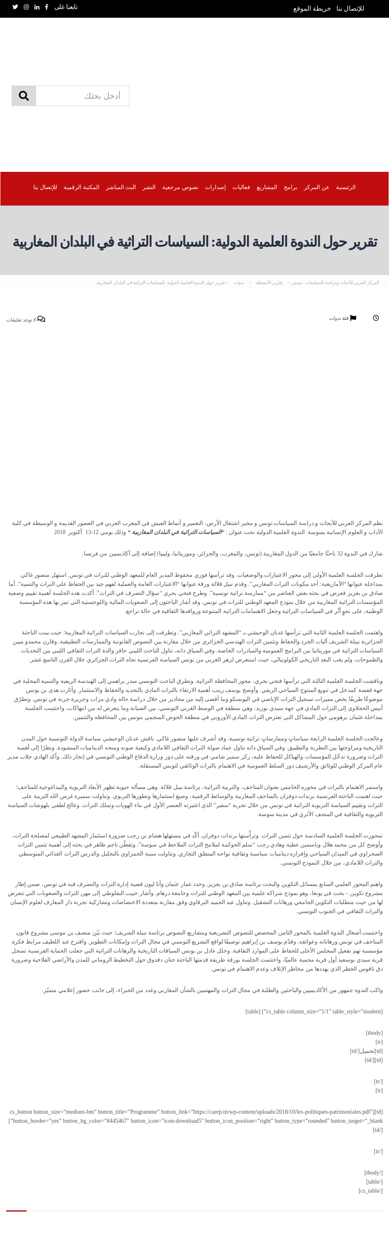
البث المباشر (121, 187)
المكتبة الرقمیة (81, 187)
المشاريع (267, 187)
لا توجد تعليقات (25, 319)
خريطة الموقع (312, 8)
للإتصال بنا (350, 8)
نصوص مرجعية (180, 187)
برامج (290, 187)
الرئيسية (345, 187)
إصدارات (215, 187)
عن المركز (316, 187)
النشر (149, 187)
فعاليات (241, 187)
